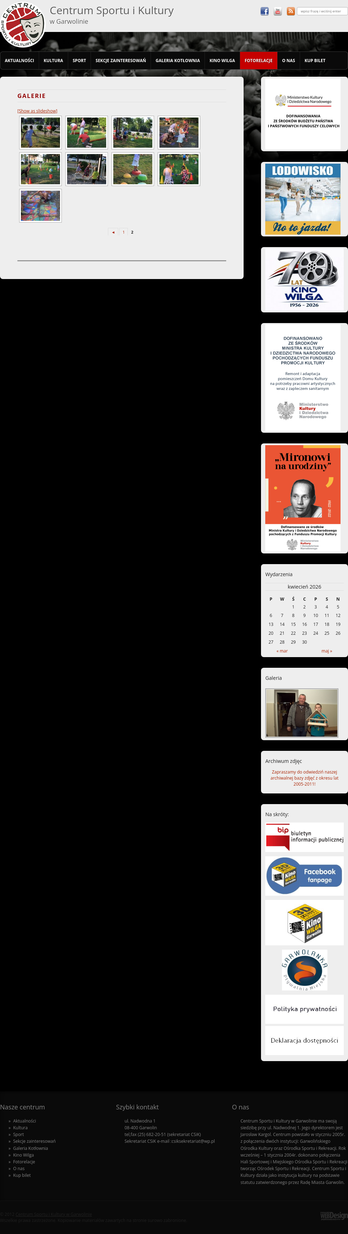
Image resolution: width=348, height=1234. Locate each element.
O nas (288, 60)
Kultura (53, 60)
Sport (79, 60)
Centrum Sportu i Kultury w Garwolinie (54, 1214)
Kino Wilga (222, 60)
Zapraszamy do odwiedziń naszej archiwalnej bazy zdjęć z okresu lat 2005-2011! (304, 778)
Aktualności (19, 60)
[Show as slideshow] (37, 111)
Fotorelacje (259, 60)
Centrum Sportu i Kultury (112, 14)
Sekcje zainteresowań (121, 60)
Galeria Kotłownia (178, 60)
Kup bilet (315, 60)
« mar (282, 651)
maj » (327, 651)
